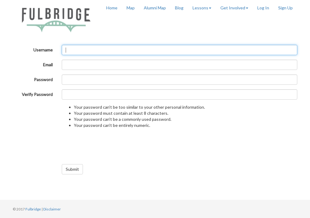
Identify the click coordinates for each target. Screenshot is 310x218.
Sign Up (285, 7)
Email (48, 64)
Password (43, 79)
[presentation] (108, 148)
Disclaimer (52, 209)
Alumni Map (155, 7)
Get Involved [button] (234, 7)
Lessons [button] (202, 7)
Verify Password (37, 94)
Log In (263, 7)
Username (43, 49)
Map (131, 7)
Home (111, 7)
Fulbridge (33, 209)
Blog (179, 7)
